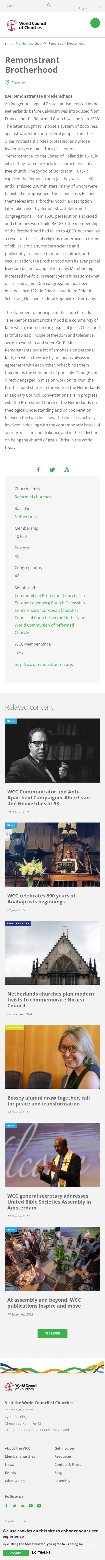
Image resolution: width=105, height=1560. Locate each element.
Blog (58, 1472)
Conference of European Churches (47, 610)
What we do (15, 1480)
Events (10, 1472)
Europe (18, 83)
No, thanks (41, 1552)
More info (91, 1544)
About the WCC (17, 1448)
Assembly (62, 1480)
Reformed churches (33, 497)
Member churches (28, 43)
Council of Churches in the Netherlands (51, 617)
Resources (63, 1456)
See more (52, 1333)
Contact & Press (67, 1464)
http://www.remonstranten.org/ (44, 664)
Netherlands (26, 516)
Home (6, 43)
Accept (16, 1553)
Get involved (64, 1448)
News (9, 1464)
